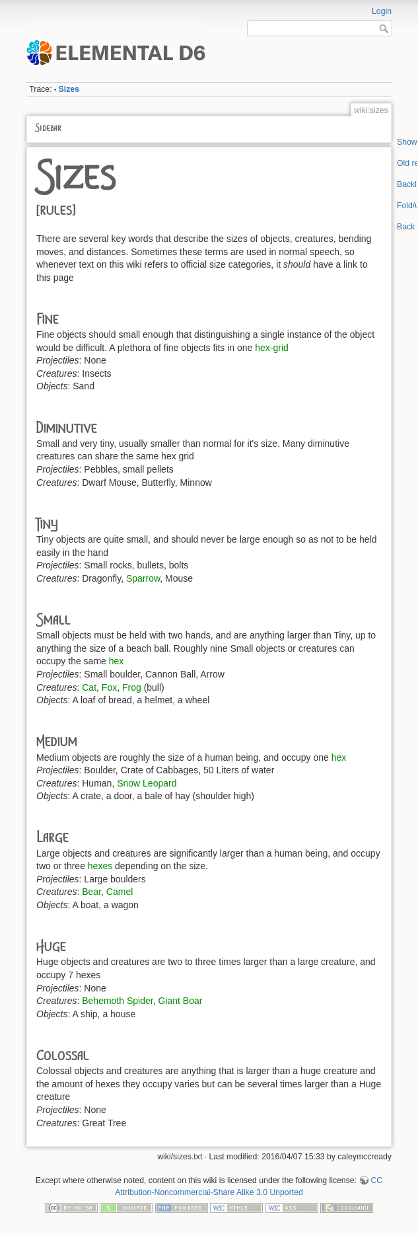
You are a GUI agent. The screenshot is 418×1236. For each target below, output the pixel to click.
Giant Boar (180, 1000)
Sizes (69, 89)
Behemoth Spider (117, 1000)
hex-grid (272, 347)
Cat (89, 687)
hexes (100, 866)
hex (116, 661)
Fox (109, 687)
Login (382, 11)
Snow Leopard (146, 783)
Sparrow (143, 578)
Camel (119, 891)
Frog (131, 687)
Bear (91, 891)
